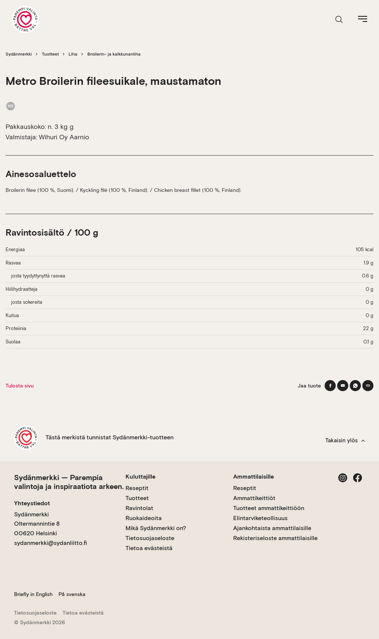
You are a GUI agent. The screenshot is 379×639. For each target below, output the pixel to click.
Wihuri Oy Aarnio (64, 137)
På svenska (71, 594)
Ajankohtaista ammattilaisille (272, 528)
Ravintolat (139, 508)
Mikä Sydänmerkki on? (155, 528)
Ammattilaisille (253, 476)
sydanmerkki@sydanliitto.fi (50, 542)
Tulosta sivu (20, 386)
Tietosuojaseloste (149, 538)
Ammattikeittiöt (254, 498)
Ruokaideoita (143, 518)
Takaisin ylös (345, 440)
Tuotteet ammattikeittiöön (268, 508)
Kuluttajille (140, 476)
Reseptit (136, 488)
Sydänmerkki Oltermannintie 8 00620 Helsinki (37, 524)
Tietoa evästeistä (148, 548)
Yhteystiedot (32, 503)
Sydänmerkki (19, 54)
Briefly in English (33, 594)
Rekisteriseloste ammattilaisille (275, 538)
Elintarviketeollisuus (260, 518)
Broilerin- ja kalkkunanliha (114, 54)
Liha (72, 54)
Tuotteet (50, 54)
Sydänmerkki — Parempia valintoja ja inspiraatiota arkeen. (69, 482)
